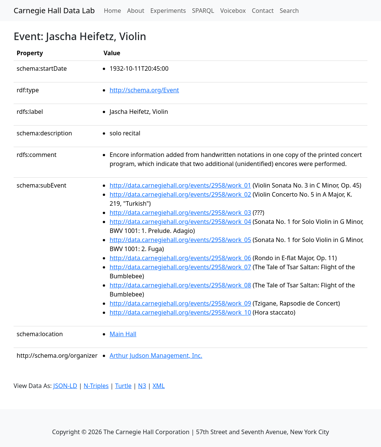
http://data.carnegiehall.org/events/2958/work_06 (180, 258)
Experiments (168, 10)
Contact (263, 10)
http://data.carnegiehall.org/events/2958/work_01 (180, 185)
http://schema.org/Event (144, 90)
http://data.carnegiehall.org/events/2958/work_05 (180, 240)
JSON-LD (65, 386)
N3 (142, 386)
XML (159, 386)
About (135, 10)
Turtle (123, 386)
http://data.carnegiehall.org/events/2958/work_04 (180, 221)
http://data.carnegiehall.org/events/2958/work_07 (180, 267)
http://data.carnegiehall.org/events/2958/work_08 (180, 285)
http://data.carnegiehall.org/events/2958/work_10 (180, 312)
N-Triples (96, 386)
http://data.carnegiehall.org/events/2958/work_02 (180, 194)
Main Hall (123, 334)
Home (114, 10)
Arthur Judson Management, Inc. (156, 355)
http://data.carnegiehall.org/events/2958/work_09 (180, 303)
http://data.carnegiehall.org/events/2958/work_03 (180, 212)
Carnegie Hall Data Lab (54, 10)
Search (289, 10)
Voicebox (233, 10)
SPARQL (203, 10)
